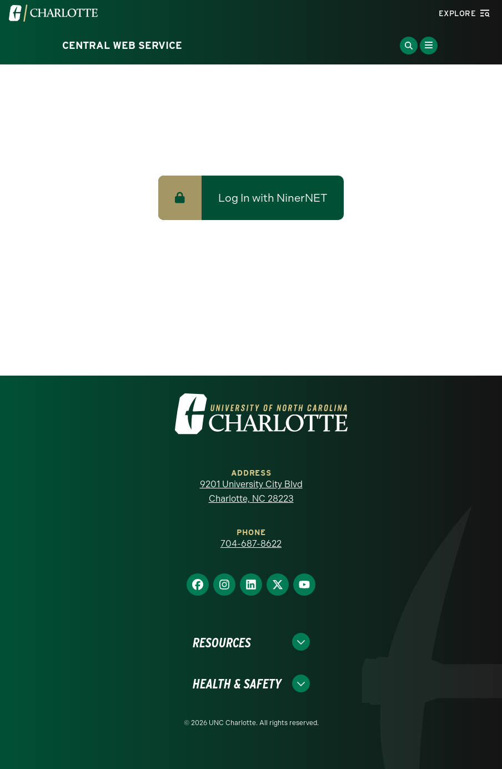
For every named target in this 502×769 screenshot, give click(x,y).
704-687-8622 (251, 543)
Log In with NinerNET (272, 197)
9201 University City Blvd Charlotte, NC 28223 (251, 491)
